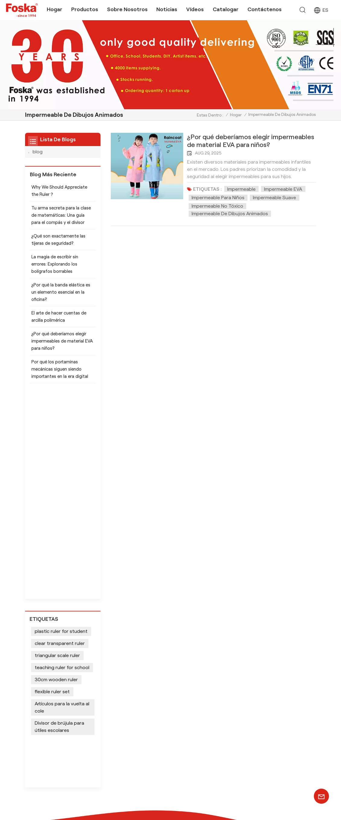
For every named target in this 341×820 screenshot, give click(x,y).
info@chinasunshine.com (61, 694)
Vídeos (195, 9)
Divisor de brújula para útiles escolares (59, 524)
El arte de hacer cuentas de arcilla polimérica (58, 320)
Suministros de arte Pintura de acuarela (160, 743)
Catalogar (225, 9)
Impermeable (241, 189)
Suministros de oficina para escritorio (157, 712)
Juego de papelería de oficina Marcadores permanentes (160, 696)
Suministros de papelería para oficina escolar (160, 758)
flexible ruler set (52, 488)
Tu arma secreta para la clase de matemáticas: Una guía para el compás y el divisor (61, 218)
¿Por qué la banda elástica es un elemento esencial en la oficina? (60, 295)
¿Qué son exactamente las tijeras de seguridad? (58, 243)
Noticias (166, 9)
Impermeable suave (274, 197)
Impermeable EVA (283, 189)
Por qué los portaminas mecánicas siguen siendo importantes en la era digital (59, 372)
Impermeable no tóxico (217, 206)
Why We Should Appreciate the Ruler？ (59, 194)
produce (208, 686)
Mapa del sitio (246, 803)
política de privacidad (255, 809)
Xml (269, 803)
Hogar (54, 9)
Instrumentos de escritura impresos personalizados (156, 774)
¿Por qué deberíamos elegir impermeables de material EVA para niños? (250, 140)
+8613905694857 (54, 676)
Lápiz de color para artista (156, 669)
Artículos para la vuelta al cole (62, 504)
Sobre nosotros (127, 9)
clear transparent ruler (60, 440)
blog (38, 151)
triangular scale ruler (57, 452)
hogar (206, 669)
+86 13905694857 (78, 705)
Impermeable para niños (218, 197)
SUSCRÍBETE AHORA (287, 722)
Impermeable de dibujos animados (230, 213)
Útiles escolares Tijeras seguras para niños (152, 727)
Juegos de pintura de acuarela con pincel (160, 681)
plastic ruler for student (61, 428)
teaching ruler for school (62, 464)
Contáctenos (264, 9)
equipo (207, 695)
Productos (84, 9)
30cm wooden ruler (56, 476)
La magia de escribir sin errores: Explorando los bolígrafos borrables (54, 267)
